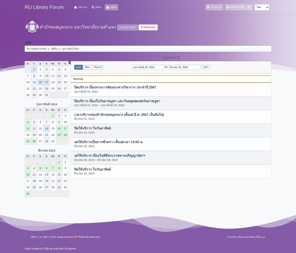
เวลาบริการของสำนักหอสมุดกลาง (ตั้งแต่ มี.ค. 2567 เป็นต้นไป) (119, 115)
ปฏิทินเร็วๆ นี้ (171, 58)
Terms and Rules (246, 237)
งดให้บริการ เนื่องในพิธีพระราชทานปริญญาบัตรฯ (109, 156)
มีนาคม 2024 (47, 150)
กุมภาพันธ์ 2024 (46, 104)
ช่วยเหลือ (231, 237)
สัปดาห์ (97, 67)
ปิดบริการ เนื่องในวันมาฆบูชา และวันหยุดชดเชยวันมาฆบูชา (117, 101)
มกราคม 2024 (46, 58)
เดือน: (88, 67)
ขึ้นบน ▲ (261, 237)
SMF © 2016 (49, 237)
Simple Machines (65, 237)
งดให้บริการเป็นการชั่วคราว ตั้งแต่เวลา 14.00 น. (108, 142)
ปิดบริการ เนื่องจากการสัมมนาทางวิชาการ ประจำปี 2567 (115, 87)
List (78, 67)
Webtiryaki (94, 237)
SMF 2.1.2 (36, 237)
